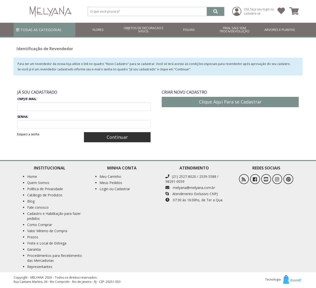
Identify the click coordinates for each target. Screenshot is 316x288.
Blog (31, 201)
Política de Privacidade (45, 188)
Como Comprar (39, 224)
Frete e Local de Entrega (46, 243)
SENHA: (22, 117)
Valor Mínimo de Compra (47, 230)
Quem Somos (38, 182)
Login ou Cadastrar (114, 188)
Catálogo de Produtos (44, 195)
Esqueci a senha (28, 134)
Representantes (39, 266)
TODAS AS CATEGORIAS (38, 29)
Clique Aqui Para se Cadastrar (230, 102)
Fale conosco (38, 207)
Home (32, 176)
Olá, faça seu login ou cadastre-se (259, 11)
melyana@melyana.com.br (190, 187)
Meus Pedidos (110, 182)
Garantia (34, 249)
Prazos (32, 237)
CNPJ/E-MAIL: (27, 99)
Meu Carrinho (110, 176)
